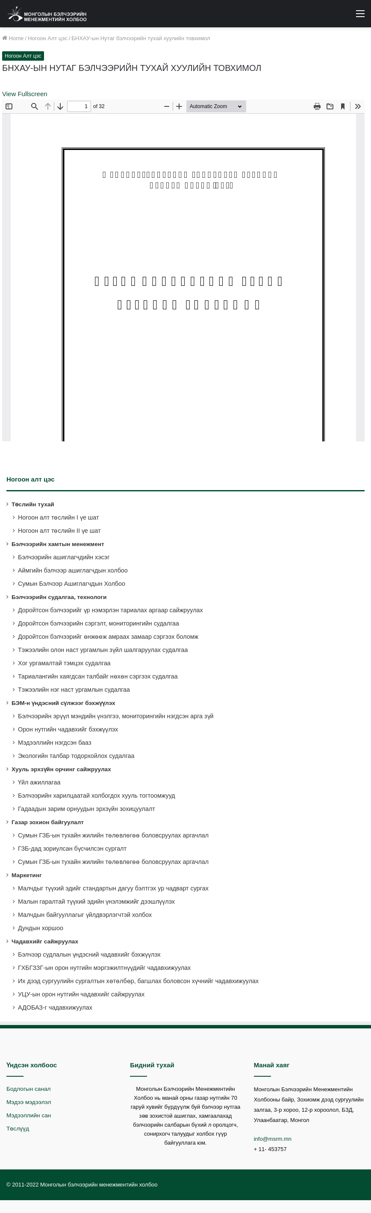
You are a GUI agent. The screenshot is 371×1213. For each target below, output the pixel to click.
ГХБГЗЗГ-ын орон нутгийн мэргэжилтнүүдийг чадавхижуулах (104, 967)
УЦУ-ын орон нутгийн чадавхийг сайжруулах (81, 994)
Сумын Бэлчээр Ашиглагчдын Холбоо (71, 583)
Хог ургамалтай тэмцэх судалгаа (64, 663)
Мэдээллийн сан (28, 1115)
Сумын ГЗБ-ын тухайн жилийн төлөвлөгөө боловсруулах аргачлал (113, 835)
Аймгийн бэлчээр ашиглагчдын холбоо (73, 570)
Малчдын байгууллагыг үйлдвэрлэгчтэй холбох (85, 914)
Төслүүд (17, 1128)
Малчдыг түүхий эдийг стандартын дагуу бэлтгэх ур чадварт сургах (113, 888)
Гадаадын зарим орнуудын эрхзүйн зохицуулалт (86, 808)
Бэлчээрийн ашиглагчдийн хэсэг (63, 557)
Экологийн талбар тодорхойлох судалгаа (76, 755)
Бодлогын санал (28, 1089)
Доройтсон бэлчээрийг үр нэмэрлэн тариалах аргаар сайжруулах (110, 610)
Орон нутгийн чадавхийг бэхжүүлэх (68, 729)
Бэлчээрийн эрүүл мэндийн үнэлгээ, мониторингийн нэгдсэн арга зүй (116, 716)
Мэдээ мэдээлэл (28, 1102)
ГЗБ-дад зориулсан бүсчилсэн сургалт (72, 848)
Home (13, 38)
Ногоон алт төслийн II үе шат (59, 530)
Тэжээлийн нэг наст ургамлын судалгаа (74, 689)
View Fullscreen (24, 93)
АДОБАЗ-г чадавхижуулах (55, 1007)
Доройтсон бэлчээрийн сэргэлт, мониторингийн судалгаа (98, 623)
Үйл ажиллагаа (39, 782)
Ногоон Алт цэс (48, 38)
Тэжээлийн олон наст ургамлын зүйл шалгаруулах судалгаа (103, 649)
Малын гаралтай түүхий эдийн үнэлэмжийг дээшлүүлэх (96, 901)
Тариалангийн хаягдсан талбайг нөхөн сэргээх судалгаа (98, 676)
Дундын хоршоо (40, 928)
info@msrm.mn (273, 1139)
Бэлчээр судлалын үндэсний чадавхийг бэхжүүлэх (89, 954)
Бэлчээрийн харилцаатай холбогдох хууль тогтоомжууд (96, 795)
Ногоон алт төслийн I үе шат (58, 517)
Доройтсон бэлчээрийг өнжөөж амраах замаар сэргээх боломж (108, 636)
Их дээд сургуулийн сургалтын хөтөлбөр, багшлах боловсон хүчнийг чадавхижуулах (138, 981)
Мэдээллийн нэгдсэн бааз (54, 742)
